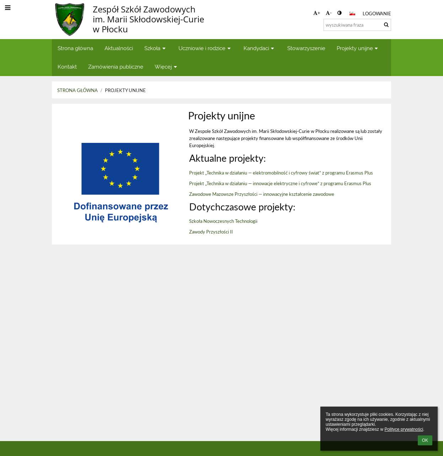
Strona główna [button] (75, 48)
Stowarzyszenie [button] (306, 48)
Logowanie (377, 13)
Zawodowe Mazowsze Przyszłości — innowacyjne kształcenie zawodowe (261, 194)
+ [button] (316, 13)
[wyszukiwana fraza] (357, 25)
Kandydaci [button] (260, 48)
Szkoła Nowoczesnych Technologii (223, 221)
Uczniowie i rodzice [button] (205, 48)
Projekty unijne (125, 90)
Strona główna (77, 90)
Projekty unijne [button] (358, 48)
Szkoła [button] (155, 48)
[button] (352, 13)
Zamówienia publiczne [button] (115, 67)
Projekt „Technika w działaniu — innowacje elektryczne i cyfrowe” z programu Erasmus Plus (280, 183)
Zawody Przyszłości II (211, 232)
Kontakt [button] (67, 67)
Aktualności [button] (119, 48)
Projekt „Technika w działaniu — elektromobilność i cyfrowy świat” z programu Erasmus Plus (281, 173)
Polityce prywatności (403, 429)
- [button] (329, 13)
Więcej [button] (166, 67)
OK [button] (425, 440)
